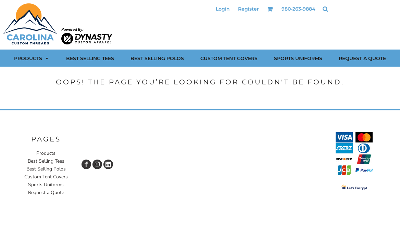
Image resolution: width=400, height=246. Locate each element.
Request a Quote (46, 192)
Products (45, 153)
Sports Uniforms (46, 184)
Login (223, 9)
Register (248, 9)
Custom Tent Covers (46, 177)
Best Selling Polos (46, 169)
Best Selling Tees (46, 161)
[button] (270, 9)
